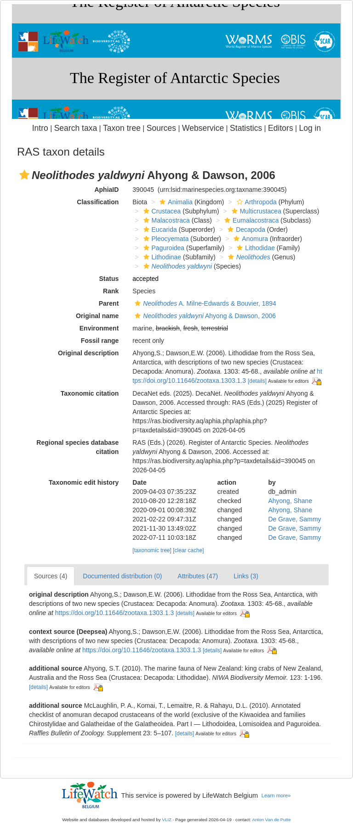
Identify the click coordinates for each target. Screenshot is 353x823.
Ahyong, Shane (290, 500)
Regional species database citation (77, 447)
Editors (280, 128)
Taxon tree (122, 128)
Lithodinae (161, 257)
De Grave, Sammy (294, 519)
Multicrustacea (255, 211)
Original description (88, 353)
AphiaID (106, 189)
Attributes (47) (197, 576)
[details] (257, 381)
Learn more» (276, 795)
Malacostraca (165, 220)
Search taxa (75, 128)
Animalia (175, 202)
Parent (109, 303)
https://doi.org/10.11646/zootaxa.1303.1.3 (114, 612)
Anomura (249, 238)
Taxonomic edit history (84, 482)
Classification (98, 202)
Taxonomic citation (90, 393)
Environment (99, 328)
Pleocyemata (165, 238)
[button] (24, 174)
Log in (310, 128)
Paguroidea (163, 248)
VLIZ (166, 819)
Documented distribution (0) (122, 576)
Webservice (203, 128)
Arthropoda (255, 202)
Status (109, 278)
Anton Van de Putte (271, 819)
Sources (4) (50, 576)
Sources (161, 128)
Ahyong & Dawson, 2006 (204, 315)
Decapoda (245, 229)
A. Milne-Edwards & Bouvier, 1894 (204, 303)
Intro (40, 128)
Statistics (246, 128)
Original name (97, 315)
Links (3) (245, 576)
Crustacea (161, 211)
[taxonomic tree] (151, 550)
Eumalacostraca (250, 220)
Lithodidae (254, 248)
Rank (111, 291)
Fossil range (100, 340)
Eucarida (159, 229)
